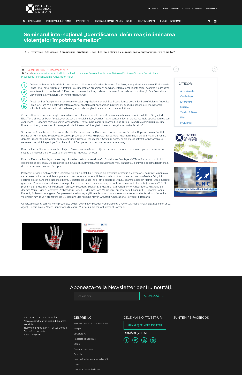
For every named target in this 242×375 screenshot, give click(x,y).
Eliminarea (128, 73)
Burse (163, 21)
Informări (175, 21)
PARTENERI (210, 8)
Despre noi (175, 8)
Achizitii (78, 354)
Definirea (117, 73)
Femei (147, 73)
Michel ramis (45, 76)
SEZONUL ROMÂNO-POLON (109, 21)
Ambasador (59, 76)
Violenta (138, 73)
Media (188, 8)
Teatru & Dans (188, 112)
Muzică (184, 107)
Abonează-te (154, 296)
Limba (152, 8)
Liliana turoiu (158, 73)
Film (182, 117)
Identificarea (104, 73)
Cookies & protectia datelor (87, 369)
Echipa (77, 328)
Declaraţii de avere (83, 349)
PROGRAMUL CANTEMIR (58, 21)
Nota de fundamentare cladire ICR (91, 359)
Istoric (77, 344)
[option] (51, 238)
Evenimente (82, 21)
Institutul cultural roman (70, 73)
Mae (86, 73)
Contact (199, 8)
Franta (69, 76)
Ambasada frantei (43, 73)
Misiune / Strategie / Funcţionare (91, 323)
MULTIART (186, 122)
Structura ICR (80, 333)
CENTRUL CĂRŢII (146, 21)
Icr (55, 73)
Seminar (93, 73)
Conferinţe (186, 96)
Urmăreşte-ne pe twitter (145, 325)
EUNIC (129, 21)
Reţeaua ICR (34, 21)
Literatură (186, 101)
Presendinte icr (29, 76)
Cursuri (164, 8)
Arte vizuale (187, 91)
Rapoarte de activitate (85, 339)
